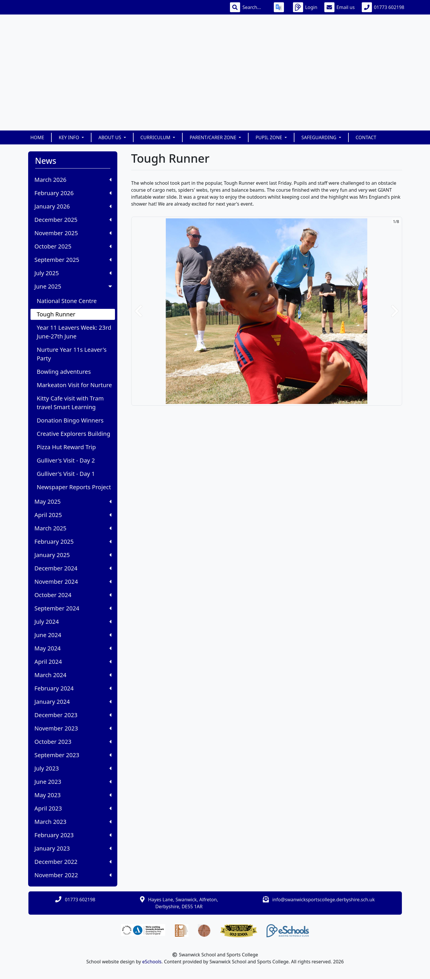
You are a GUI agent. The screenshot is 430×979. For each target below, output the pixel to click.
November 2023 (73, 728)
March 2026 (73, 180)
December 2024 (73, 568)
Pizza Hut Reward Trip (66, 447)
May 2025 (73, 501)
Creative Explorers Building (73, 434)
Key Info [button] (69, 137)
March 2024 (73, 675)
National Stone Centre (67, 301)
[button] (138, 311)
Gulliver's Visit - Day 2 (66, 460)
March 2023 (73, 822)
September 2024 (73, 608)
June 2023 (73, 782)
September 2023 (73, 755)
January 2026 (73, 206)
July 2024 (73, 622)
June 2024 (73, 635)
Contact (366, 137)
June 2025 (74, 286)
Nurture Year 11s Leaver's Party (72, 354)
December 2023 (73, 715)
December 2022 (73, 862)
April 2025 (73, 515)
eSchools (152, 961)
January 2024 (73, 702)
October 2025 (73, 246)
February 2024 (73, 688)
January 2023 (73, 848)
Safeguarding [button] (319, 137)
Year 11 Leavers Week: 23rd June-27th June (74, 332)
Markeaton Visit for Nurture (74, 385)
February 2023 (73, 835)
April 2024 (73, 662)
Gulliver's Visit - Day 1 (66, 474)
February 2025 (73, 541)
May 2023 (73, 795)
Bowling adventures (64, 372)
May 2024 (73, 648)
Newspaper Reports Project (74, 487)
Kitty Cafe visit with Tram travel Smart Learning (70, 402)
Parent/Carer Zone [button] (214, 137)
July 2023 (73, 768)
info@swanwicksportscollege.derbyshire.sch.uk (323, 899)
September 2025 (73, 260)
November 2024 (73, 581)
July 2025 (73, 273)
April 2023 (73, 808)
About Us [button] (110, 137)
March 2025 (73, 528)
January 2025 (73, 555)
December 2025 (73, 220)
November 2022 (73, 875)
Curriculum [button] (156, 137)
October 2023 (73, 742)
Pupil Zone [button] (269, 137)
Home (37, 137)
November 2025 (73, 233)
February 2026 (73, 193)
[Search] (254, 7)
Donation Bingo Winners (70, 420)
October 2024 (73, 595)
